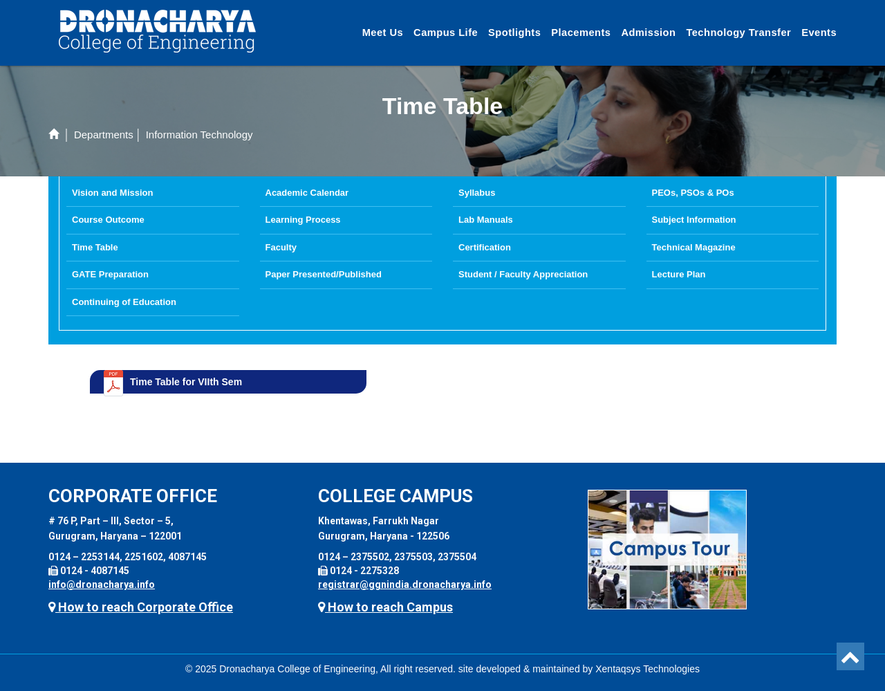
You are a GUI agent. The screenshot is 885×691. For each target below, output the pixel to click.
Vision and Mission (112, 192)
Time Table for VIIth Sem (186, 381)
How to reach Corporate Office (140, 607)
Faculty (281, 247)
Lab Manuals (485, 219)
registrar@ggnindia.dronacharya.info (405, 584)
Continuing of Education (124, 302)
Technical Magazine (694, 247)
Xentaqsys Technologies (647, 668)
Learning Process (303, 219)
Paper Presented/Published (324, 274)
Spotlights (514, 32)
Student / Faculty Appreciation (523, 274)
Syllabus (476, 192)
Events (819, 32)
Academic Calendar (307, 192)
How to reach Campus (385, 607)
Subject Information (694, 219)
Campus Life (445, 32)
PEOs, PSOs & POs (693, 192)
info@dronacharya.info (101, 584)
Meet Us (382, 32)
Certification (484, 247)
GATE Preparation (110, 274)
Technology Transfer (738, 32)
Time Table (95, 247)
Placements (581, 32)
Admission (648, 32)
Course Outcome (108, 219)
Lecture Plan (679, 274)
